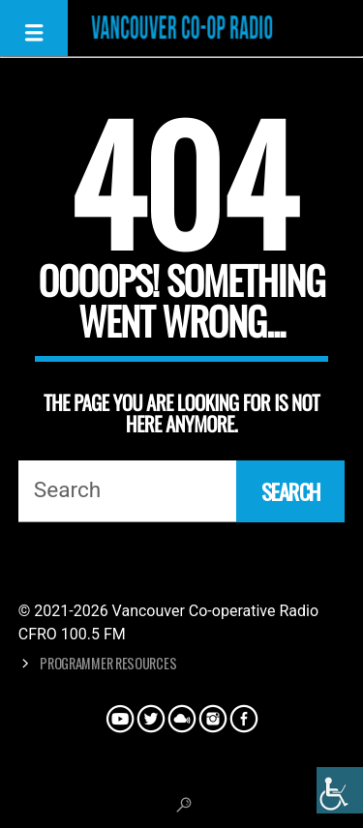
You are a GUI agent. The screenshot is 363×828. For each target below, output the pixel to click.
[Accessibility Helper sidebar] (340, 790)
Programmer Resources (108, 663)
